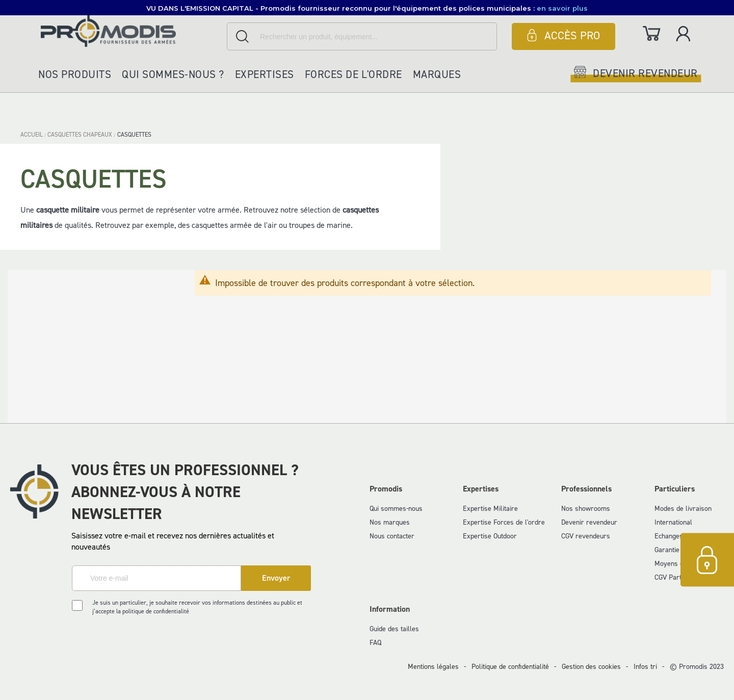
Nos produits (74, 74)
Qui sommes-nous (396, 508)
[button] (367, 7)
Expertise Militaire (490, 508)
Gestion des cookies (591, 666)
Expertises (264, 74)
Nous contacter (392, 536)
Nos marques (390, 522)
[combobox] (362, 36)
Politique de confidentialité (510, 666)
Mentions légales (433, 666)
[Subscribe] (276, 578)
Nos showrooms (585, 508)
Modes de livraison (683, 508)
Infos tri (645, 666)
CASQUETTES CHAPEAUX (80, 135)
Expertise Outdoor (490, 536)
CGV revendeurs (585, 536)
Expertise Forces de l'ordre (504, 522)
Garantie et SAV (677, 550)
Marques (437, 74)
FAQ (375, 642)
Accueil (32, 135)
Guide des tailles (394, 629)
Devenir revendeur (589, 522)
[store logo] (131, 31)
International (673, 522)
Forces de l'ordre (353, 74)
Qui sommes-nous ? (173, 74)
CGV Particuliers (678, 577)
